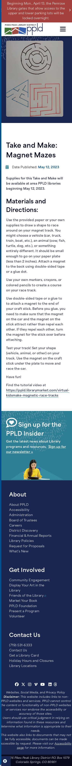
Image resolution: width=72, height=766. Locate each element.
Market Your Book (23, 601)
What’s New (19, 551)
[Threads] (55, 685)
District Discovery (23, 530)
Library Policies (21, 541)
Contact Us (18, 650)
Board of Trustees (23, 520)
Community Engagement (29, 580)
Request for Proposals (27, 546)
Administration (21, 515)
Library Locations (23, 666)
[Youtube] (42, 685)
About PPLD (19, 505)
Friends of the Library (26, 595)
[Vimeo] (36, 685)
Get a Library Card (24, 655)
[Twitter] (23, 685)
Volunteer (17, 616)
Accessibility (19, 510)
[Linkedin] (50, 685)
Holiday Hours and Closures (31, 661)
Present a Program (24, 611)
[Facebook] (17, 685)
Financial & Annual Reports (30, 536)
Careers (15, 525)
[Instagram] (30, 685)
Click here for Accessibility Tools (5, 761)
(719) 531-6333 (20, 645)
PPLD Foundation (23, 606)
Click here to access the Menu (63, 29)
